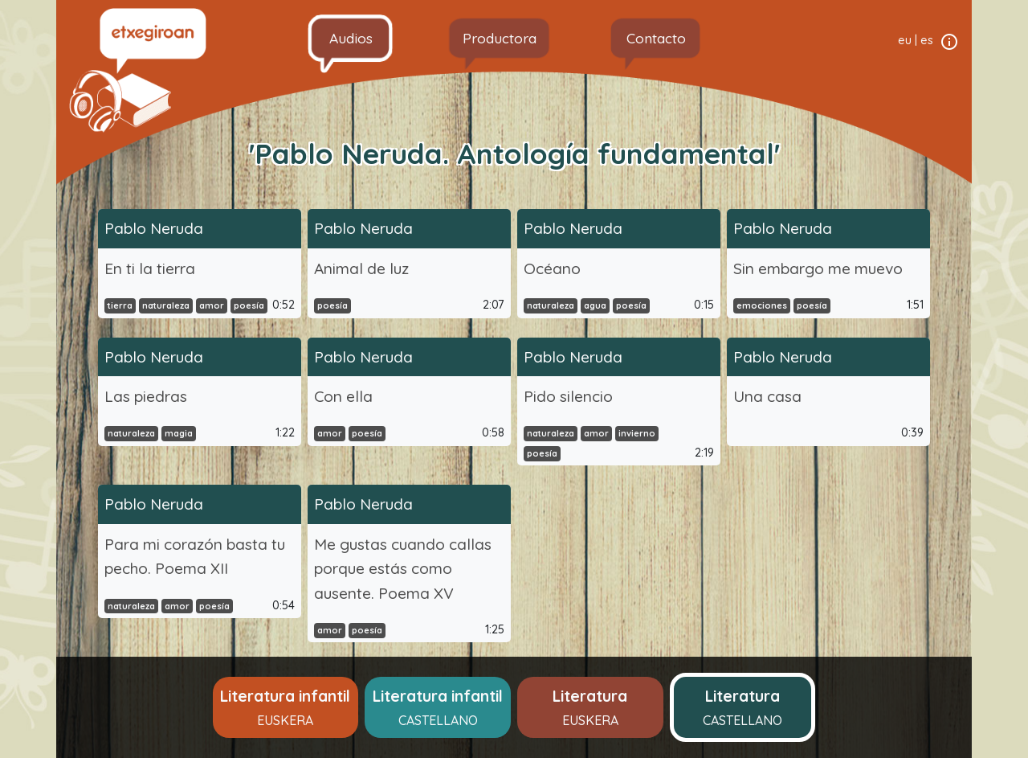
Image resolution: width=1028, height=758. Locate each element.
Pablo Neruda (153, 228)
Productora (499, 38)
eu (905, 40)
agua (595, 305)
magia (179, 433)
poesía (249, 305)
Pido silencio (568, 396)
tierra (120, 305)
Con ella (343, 396)
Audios (351, 38)
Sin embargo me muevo (818, 268)
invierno (636, 433)
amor (211, 305)
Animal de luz (361, 268)
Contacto (656, 38)
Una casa (767, 396)
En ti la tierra (149, 268)
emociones (761, 305)
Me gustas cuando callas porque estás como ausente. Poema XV (403, 568)
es (926, 40)
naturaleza (166, 305)
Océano (552, 268)
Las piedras (145, 396)
